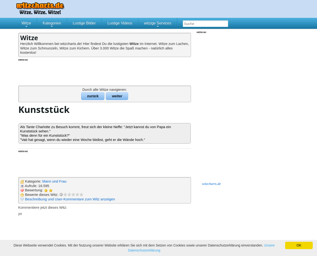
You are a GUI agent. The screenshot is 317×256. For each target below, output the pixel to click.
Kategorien (52, 25)
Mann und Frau (54, 181)
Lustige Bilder (84, 23)
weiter (117, 96)
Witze (26, 25)
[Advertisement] (105, 72)
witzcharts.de (211, 184)
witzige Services (157, 25)
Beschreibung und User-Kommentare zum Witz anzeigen (70, 199)
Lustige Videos (119, 23)
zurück (92, 96)
